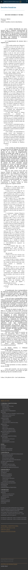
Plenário (3, 445)
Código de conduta (6, 450)
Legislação (4, 463)
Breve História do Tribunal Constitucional (13, 413)
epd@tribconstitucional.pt (8, 515)
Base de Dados (5, 471)
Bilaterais (5, 434)
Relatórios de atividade (8, 439)
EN (26, 1)
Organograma (6, 440)
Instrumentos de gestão (8, 441)
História (3, 412)
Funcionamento (6, 409)
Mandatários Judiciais (12, 510)
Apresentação (5, 405)
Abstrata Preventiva (7, 455)
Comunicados (5, 491)
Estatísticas (4, 484)
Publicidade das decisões (8, 483)
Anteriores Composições (8, 415)
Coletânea (4, 486)
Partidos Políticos (6, 475)
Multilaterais (5, 433)
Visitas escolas (5, 501)
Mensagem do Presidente (8, 410)
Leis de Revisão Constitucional (10, 422)
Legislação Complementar (9, 465)
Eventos (3, 498)
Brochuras (5, 437)
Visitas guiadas (5, 500)
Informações (5, 425)
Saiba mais (4, 566)
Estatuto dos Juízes (6, 448)
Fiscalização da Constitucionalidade (12, 454)
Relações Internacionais (8, 431)
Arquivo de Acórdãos (7, 495)
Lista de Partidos (6, 476)
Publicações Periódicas (8, 428)
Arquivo (3, 492)
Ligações (3, 503)
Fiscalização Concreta (8, 458)
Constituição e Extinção (8, 478)
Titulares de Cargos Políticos (10, 467)
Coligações (5, 479)
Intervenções (5, 497)
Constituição (5, 418)
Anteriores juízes (6, 416)
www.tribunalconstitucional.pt (9, 331)
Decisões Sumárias (8, 7)
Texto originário (6, 421)
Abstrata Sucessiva (7, 456)
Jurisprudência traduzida (8, 487)
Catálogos (5, 427)
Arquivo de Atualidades (8, 494)
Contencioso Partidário (8, 481)
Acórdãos (4, 472)
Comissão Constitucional (8, 430)
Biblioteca (4, 424)
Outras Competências (7, 461)
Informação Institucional (9, 436)
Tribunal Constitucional (8, 464)
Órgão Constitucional (8, 406)
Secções (3, 447)
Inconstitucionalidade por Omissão (11, 459)
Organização (5, 407)
